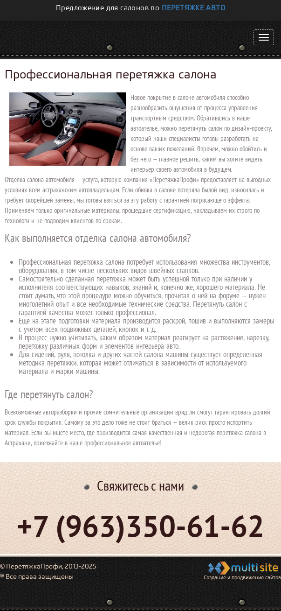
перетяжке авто (194, 8)
